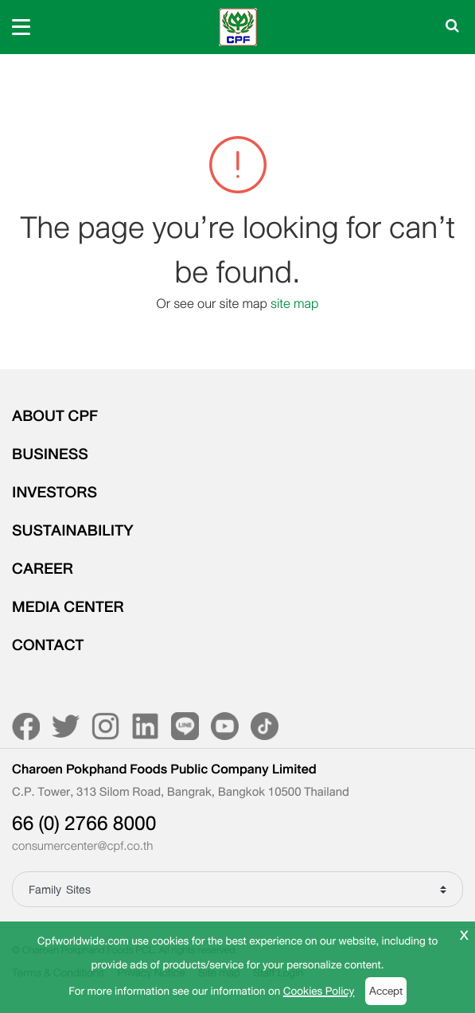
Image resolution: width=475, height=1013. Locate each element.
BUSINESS (50, 454)
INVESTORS (54, 492)
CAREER (42, 569)
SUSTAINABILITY (73, 531)
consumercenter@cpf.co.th (82, 846)
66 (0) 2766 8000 (84, 824)
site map (294, 303)
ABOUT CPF (55, 416)
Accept (386, 991)
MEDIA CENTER (68, 607)
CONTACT (48, 645)
